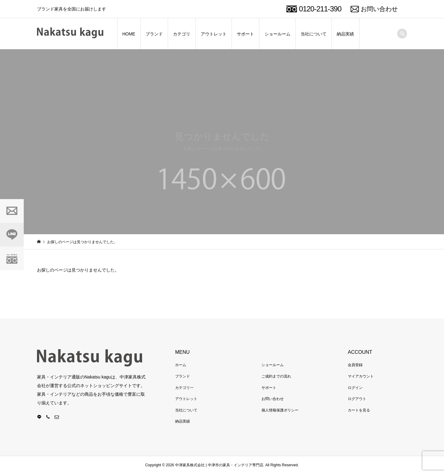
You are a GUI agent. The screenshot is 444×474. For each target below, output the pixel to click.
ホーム (180, 365)
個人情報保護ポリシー (279, 410)
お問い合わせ (379, 9)
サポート (245, 33)
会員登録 (355, 365)
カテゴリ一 (184, 388)
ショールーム (277, 33)
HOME (128, 33)
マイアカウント (361, 376)
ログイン (355, 388)
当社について (314, 33)
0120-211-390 (320, 9)
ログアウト (357, 399)
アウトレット (214, 33)
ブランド (154, 33)
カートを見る (359, 410)
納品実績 (345, 33)
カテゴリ (181, 33)
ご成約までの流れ (276, 376)
